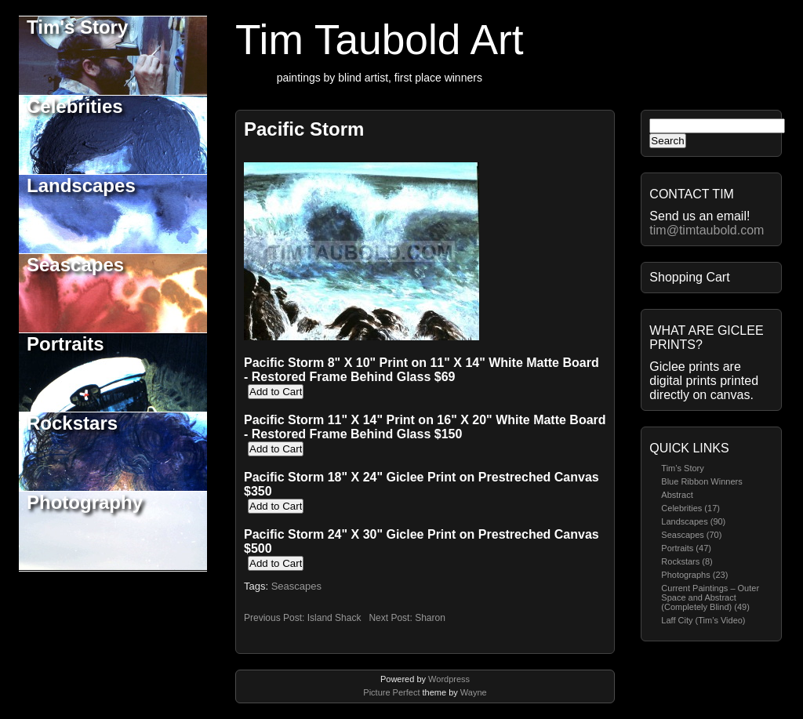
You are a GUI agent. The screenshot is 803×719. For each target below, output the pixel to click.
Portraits (65, 343)
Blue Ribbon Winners (701, 481)
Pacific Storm (304, 129)
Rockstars (72, 423)
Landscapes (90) (693, 521)
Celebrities (75, 106)
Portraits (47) (686, 548)
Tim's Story (77, 27)
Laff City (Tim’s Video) (703, 620)
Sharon (430, 617)
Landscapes (81, 185)
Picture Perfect (391, 692)
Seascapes (75, 264)
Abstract (676, 494)
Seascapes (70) (691, 534)
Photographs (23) (694, 574)
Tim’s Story (682, 468)
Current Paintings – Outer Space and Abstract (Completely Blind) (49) (710, 597)
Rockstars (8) (686, 561)
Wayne (473, 692)
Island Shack (334, 617)
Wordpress (449, 679)
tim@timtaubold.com (706, 230)
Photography (85, 502)
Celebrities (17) (690, 508)
